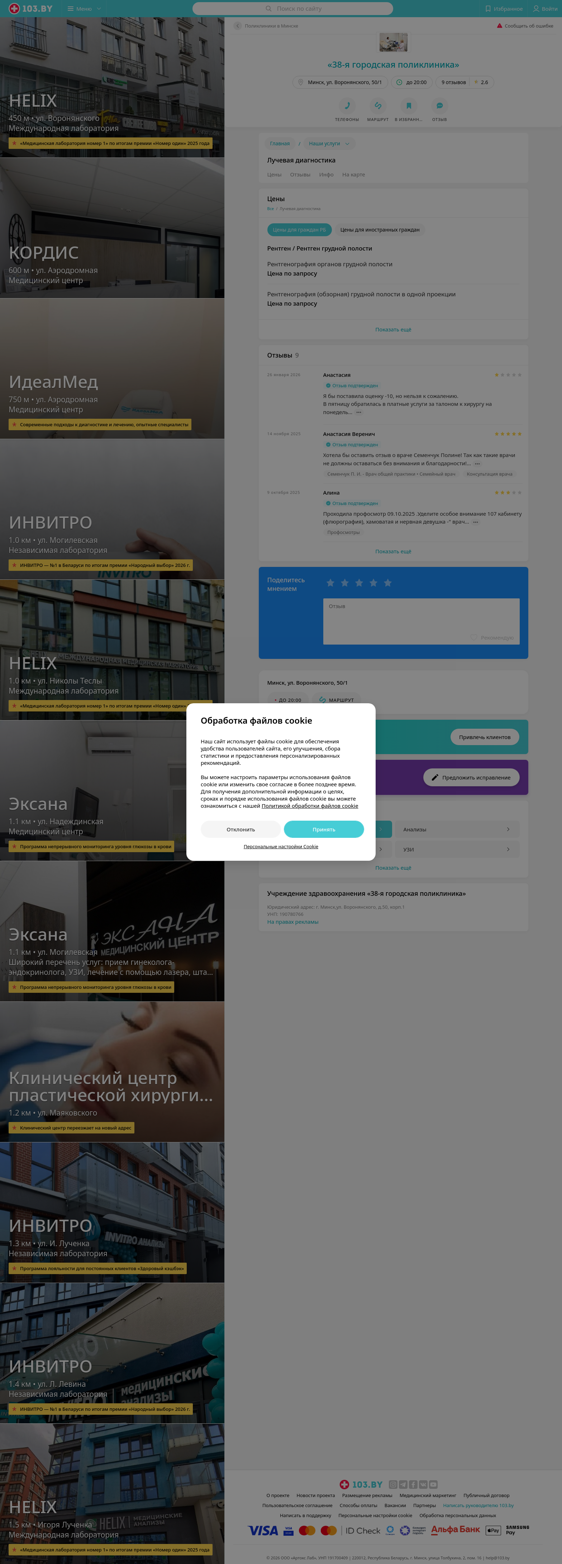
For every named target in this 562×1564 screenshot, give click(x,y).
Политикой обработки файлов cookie (310, 805)
